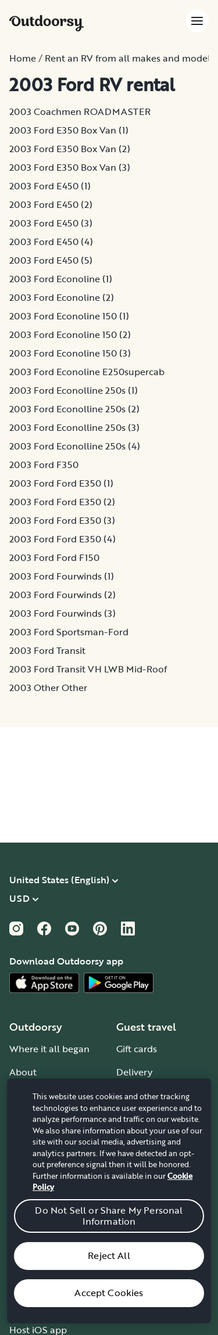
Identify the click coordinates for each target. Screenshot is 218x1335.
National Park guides (161, 1095)
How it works (144, 1237)
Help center (141, 1260)
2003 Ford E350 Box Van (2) (69, 149)
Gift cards (136, 1049)
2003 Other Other (48, 688)
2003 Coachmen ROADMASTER (80, 111)
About (23, 1072)
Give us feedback (153, 1307)
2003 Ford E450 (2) (50, 204)
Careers (25, 1095)
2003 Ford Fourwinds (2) (62, 595)
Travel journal (39, 1142)
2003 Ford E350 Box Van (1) (68, 130)
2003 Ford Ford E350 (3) (62, 520)
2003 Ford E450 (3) (50, 223)
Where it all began (49, 1049)
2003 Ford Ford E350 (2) (62, 502)
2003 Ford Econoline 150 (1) (69, 316)
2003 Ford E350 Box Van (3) (69, 167)
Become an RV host (51, 1237)
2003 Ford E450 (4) (51, 242)
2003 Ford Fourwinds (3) (62, 613)
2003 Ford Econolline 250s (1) (73, 390)
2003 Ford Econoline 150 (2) (70, 334)
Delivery (134, 1072)
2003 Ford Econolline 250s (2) (74, 409)
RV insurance (37, 1307)
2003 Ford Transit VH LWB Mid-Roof (88, 669)
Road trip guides (151, 1142)
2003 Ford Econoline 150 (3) (70, 353)
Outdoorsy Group (47, 1165)
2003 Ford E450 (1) (50, 186)
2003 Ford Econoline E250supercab (87, 372)
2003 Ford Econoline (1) (60, 279)
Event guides (143, 1118)
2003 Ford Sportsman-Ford (68, 632)
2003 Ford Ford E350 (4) (62, 539)
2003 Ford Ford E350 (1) (61, 483)
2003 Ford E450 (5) (50, 260)
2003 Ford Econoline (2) (61, 297)
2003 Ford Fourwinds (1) (61, 576)
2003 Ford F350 (43, 465)
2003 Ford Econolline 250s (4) (74, 446)
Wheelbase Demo (48, 1260)
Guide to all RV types (161, 1188)
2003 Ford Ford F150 (54, 557)
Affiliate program (46, 1283)
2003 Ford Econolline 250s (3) (74, 427)
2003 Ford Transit (47, 650)
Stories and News (46, 1118)
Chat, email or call (155, 1283)
